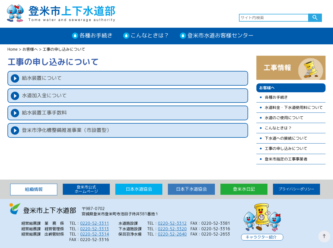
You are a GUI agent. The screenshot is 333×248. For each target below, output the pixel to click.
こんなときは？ (150, 35)
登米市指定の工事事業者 (286, 159)
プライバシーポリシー (296, 188)
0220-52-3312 (172, 223)
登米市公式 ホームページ (86, 189)
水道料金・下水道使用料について (294, 107)
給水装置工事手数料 (44, 112)
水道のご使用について (284, 118)
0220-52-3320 (172, 228)
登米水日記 (244, 189)
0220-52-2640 (172, 234)
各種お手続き (96, 35)
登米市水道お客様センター (220, 35)
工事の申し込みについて (286, 148)
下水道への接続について (286, 138)
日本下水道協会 (191, 189)
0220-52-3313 (94, 228)
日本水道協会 (139, 189)
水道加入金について (44, 95)
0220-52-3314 (94, 234)
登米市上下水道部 (61, 12)
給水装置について (42, 78)
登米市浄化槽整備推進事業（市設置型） (66, 130)
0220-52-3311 (94, 223)
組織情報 (34, 189)
